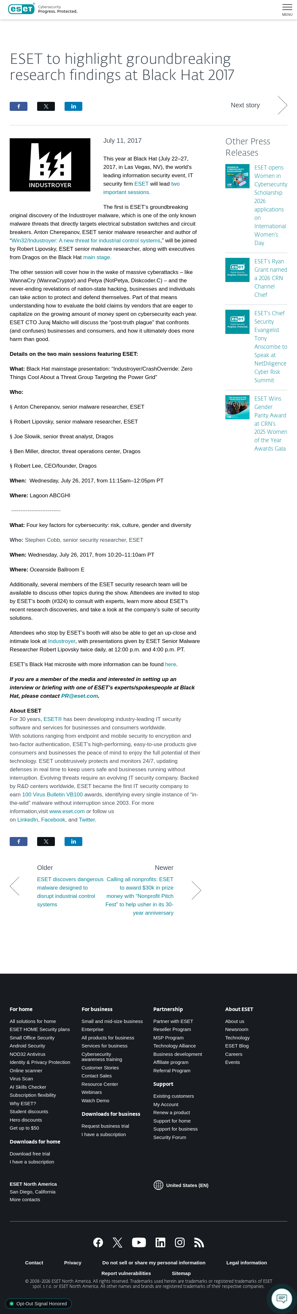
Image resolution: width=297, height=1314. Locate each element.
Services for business (105, 1045)
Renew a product (171, 1112)
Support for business (175, 1129)
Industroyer (61, 641)
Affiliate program (171, 1062)
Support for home (172, 1121)
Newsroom (237, 1029)
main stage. (97, 257)
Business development (177, 1054)
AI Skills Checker (28, 1087)
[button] (285, 9)
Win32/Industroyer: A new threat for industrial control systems (86, 241)
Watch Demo (95, 1100)
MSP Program (168, 1037)
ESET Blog (237, 1045)
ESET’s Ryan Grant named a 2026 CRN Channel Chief (270, 278)
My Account (166, 1104)
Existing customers (173, 1096)
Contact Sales (97, 1075)
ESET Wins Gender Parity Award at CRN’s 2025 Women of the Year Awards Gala (270, 424)
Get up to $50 (24, 1128)
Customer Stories (100, 1067)
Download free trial (30, 1153)
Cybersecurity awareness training (102, 1056)
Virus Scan (21, 1078)
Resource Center (100, 1084)
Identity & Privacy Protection (40, 1062)
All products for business (108, 1037)
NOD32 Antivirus (28, 1054)
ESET (141, 184)
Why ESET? (23, 1103)
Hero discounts (26, 1120)
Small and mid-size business (112, 1021)
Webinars (92, 1092)
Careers (233, 1054)
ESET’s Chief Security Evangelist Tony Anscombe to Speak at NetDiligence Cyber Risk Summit (270, 347)
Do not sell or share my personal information (153, 1262)
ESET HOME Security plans (40, 1029)
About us (234, 1021)
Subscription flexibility (33, 1095)
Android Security (27, 1045)
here (170, 664)
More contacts (25, 1199)
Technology (237, 1037)
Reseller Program (172, 1029)
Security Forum (169, 1137)
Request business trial (105, 1126)
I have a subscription (32, 1161)
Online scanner (26, 1070)
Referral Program (171, 1070)
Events (232, 1062)
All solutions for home (33, 1021)
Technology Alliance (174, 1045)
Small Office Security (32, 1037)
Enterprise (93, 1029)
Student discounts (29, 1111)
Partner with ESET (173, 1021)
